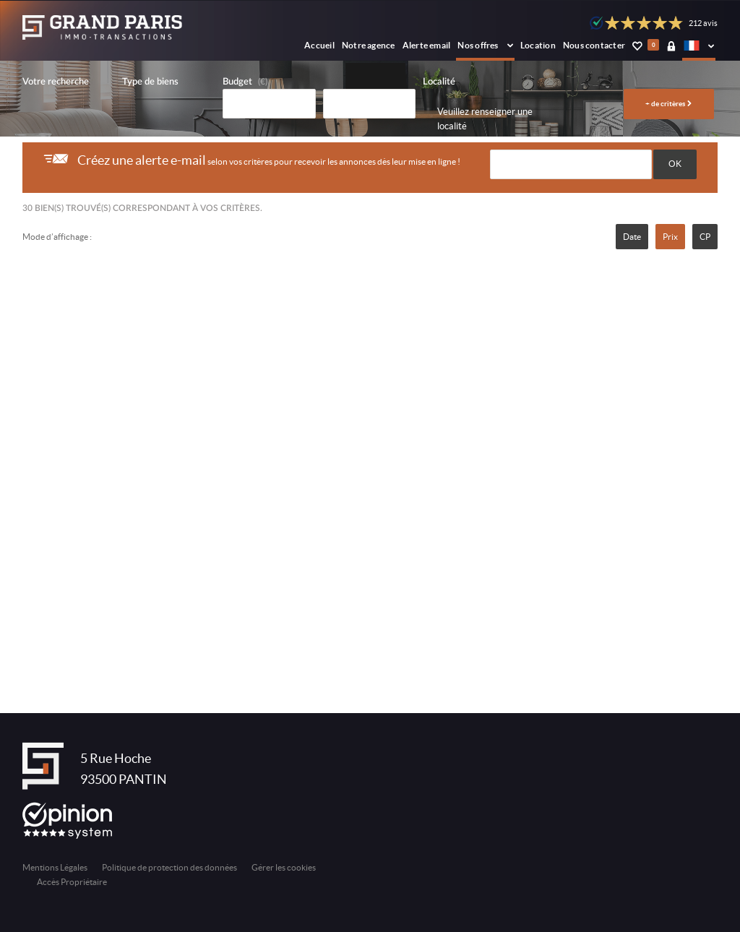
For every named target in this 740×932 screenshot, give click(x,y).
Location (538, 45)
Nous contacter (594, 45)
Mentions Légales (54, 867)
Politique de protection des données (169, 867)
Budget (237, 82)
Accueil (319, 45)
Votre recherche (55, 82)
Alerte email (427, 45)
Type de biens (150, 82)
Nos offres (485, 45)
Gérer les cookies (283, 867)
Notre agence (368, 45)
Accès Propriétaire (72, 881)
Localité (439, 82)
